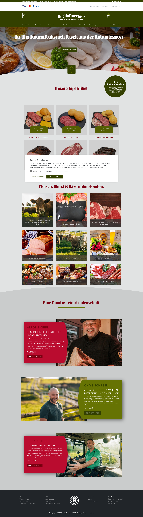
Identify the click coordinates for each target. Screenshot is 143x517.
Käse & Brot (66, 25)
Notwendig (35, 171)
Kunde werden (115, 7)
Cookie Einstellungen (52, 503)
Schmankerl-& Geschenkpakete (89, 25)
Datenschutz (49, 499)
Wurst (37, 25)
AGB (46, 497)
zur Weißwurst (71, 50)
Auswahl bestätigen (37, 176)
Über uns (23, 497)
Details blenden (61, 172)
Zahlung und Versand (27, 503)
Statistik (47, 171)
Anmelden (104, 7)
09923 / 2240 (116, 1)
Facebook (112, 503)
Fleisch (24, 25)
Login (90, 499)
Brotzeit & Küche (114, 25)
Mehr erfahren (34, 357)
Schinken (51, 25)
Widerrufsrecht (25, 501)
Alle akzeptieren (55, 177)
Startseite (91, 497)
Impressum (49, 501)
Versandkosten (95, 7)
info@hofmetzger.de (115, 499)
